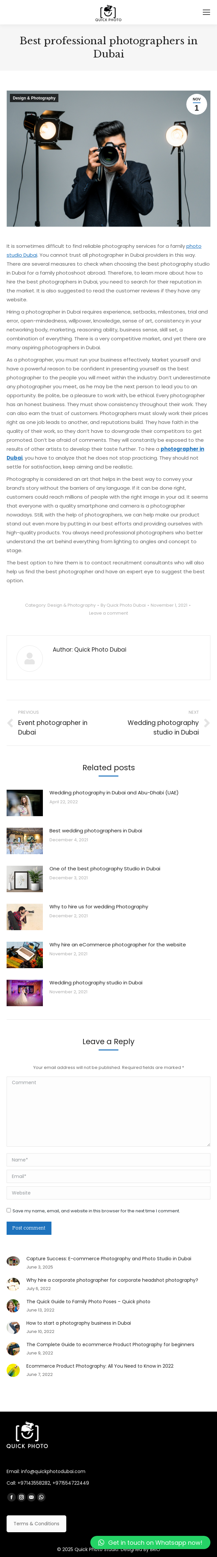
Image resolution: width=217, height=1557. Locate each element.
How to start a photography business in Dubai (78, 1323)
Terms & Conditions (36, 1523)
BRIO (155, 1549)
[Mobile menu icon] (206, 12)
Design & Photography (34, 98)
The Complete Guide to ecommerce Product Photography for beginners (110, 1344)
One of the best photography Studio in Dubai (104, 868)
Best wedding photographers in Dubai (95, 830)
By (123, 605)
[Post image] (25, 803)
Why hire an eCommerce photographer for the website (117, 944)
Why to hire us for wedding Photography (98, 906)
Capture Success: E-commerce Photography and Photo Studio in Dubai (108, 1258)
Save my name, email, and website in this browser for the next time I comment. (96, 1211)
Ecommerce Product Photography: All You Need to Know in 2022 (99, 1366)
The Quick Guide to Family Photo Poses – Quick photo (88, 1301)
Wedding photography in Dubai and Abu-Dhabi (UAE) (114, 792)
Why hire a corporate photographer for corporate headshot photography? (112, 1280)
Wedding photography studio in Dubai (95, 982)
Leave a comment (108, 613)
